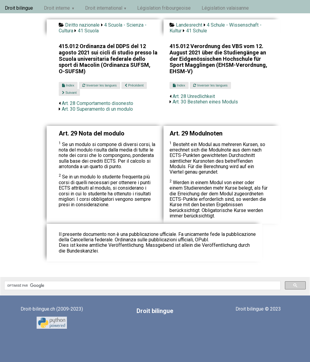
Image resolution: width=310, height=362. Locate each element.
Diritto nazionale (82, 25)
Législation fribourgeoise (164, 8)
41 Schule (196, 31)
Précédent (134, 85)
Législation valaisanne (225, 8)
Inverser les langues (99, 85)
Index (68, 85)
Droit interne (57, 8)
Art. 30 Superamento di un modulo (97, 109)
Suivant (69, 92)
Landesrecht (189, 25)
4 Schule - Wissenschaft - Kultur (216, 27)
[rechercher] (141, 285)
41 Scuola (88, 31)
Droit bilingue (19, 8)
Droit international (103, 8)
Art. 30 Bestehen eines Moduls (205, 102)
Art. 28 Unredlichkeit (194, 96)
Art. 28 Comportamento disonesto (97, 103)
